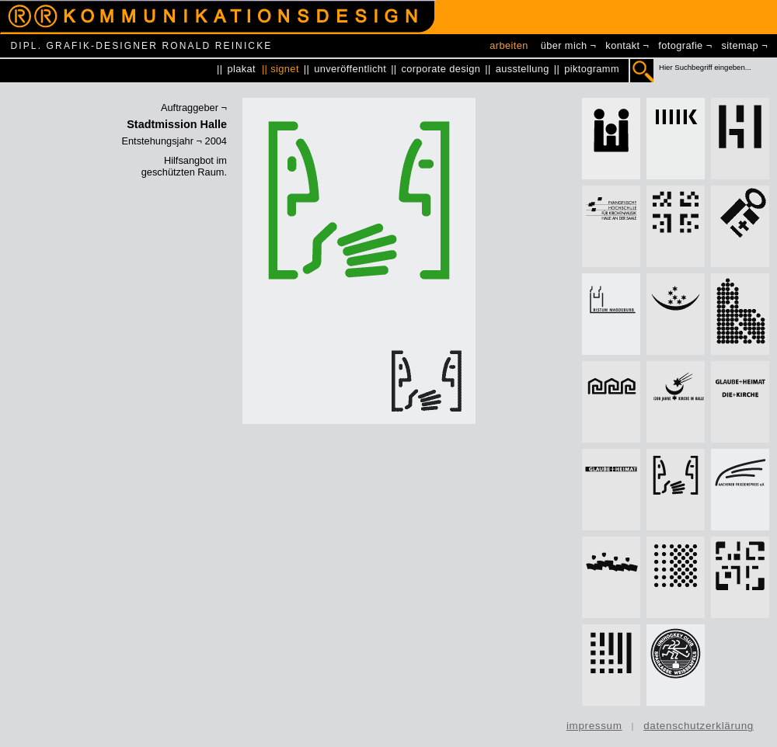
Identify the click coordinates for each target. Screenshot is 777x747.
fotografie (680, 45)
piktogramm (591, 69)
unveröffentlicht (350, 69)
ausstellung (522, 69)
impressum (594, 725)
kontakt (622, 45)
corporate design (441, 69)
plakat (241, 69)
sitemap (740, 45)
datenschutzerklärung (698, 725)
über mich (564, 45)
